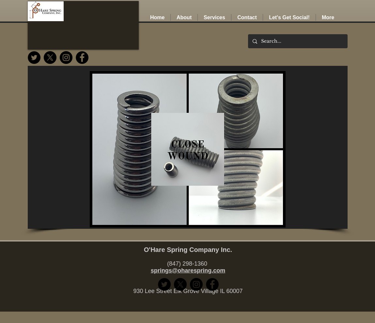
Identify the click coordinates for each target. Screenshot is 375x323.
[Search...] (297, 41)
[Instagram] (66, 57)
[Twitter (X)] (50, 57)
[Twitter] (34, 57)
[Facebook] (82, 57)
